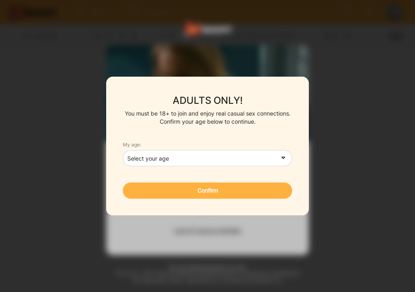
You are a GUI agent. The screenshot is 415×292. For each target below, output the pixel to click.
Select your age (148, 158)
